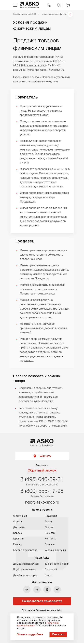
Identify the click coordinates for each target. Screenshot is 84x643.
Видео (48, 575)
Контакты (50, 539)
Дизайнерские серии (25, 575)
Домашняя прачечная (26, 564)
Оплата (17, 522)
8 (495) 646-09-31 (42, 479)
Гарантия (18, 539)
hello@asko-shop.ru (42, 502)
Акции (48, 522)
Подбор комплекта (24, 570)
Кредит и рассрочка (25, 550)
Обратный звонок (42, 470)
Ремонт (17, 544)
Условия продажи (55, 550)
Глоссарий (51, 570)
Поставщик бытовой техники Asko (42, 611)
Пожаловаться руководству (42, 601)
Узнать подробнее (30, 634)
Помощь (50, 544)
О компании (20, 516)
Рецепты (50, 533)
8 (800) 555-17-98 (42, 491)
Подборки (51, 516)
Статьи (49, 527)
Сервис (17, 533)
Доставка (19, 527)
